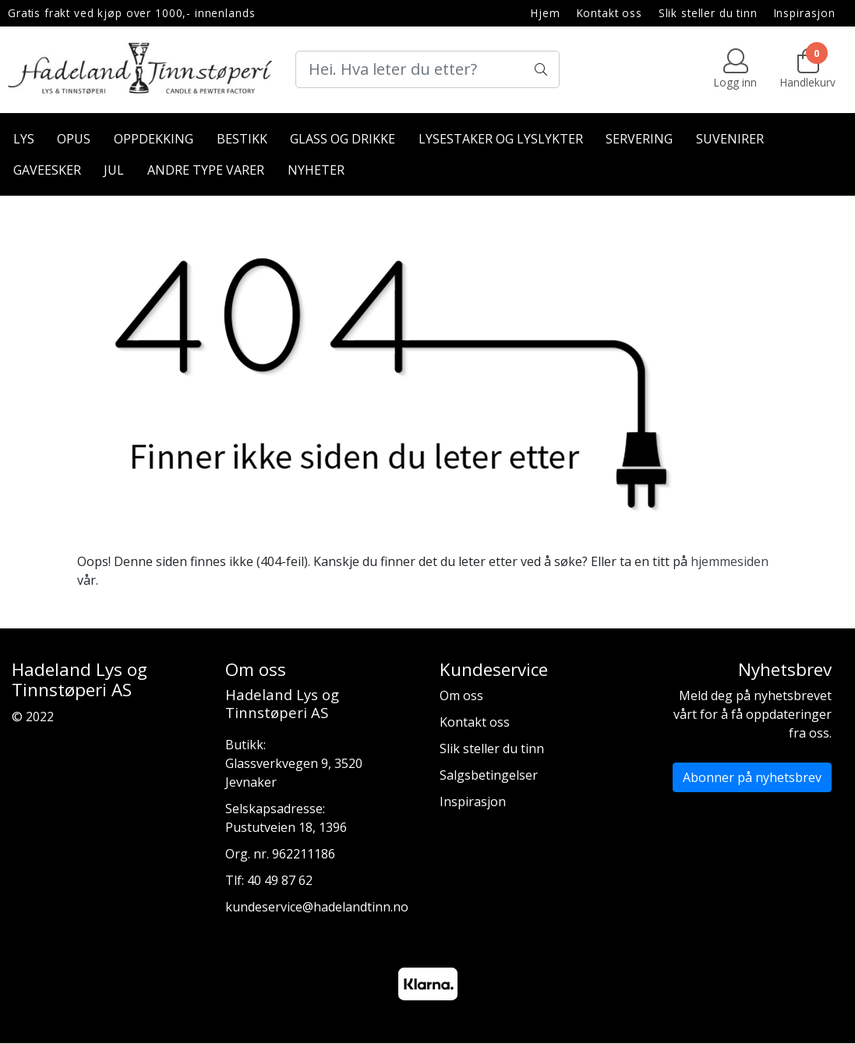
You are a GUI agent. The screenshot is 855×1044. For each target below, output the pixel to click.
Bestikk (242, 138)
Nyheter (316, 170)
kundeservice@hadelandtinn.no (316, 906)
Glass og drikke (342, 138)
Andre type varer (205, 170)
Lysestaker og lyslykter (501, 138)
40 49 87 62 (280, 880)
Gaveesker (47, 170)
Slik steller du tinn (708, 12)
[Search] (427, 69)
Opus (73, 138)
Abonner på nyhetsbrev (752, 777)
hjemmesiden (729, 561)
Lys (23, 138)
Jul (114, 170)
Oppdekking (153, 138)
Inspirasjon (805, 12)
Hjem (545, 12)
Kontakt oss (609, 12)
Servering (639, 138)
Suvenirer (730, 138)
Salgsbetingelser (489, 775)
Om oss (461, 695)
